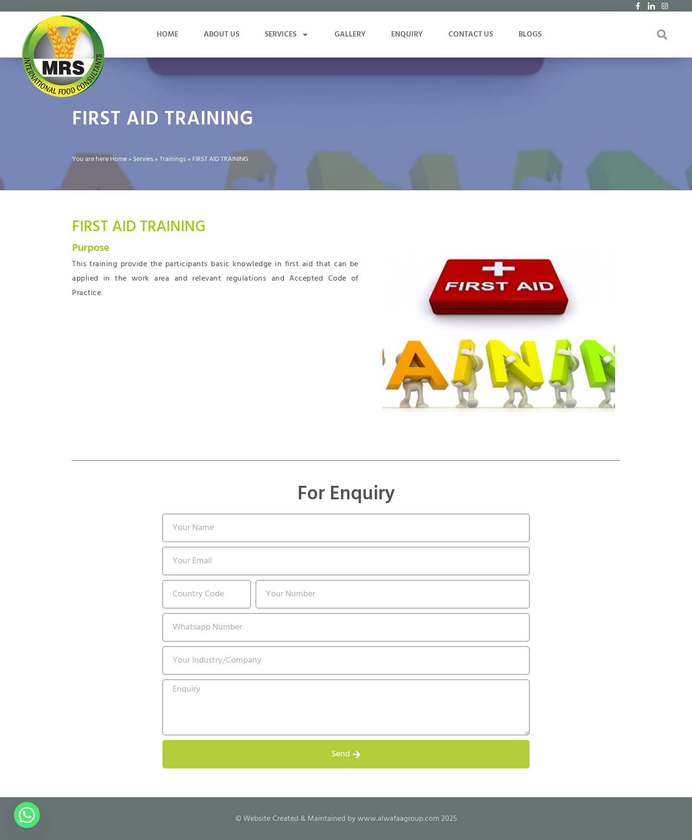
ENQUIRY (407, 34)
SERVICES (287, 34)
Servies (143, 159)
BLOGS (530, 34)
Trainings (173, 159)
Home (118, 159)
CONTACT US (470, 34)
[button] (662, 34)
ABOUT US (221, 34)
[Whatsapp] (27, 815)
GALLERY (350, 34)
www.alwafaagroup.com (398, 819)
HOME (167, 34)
